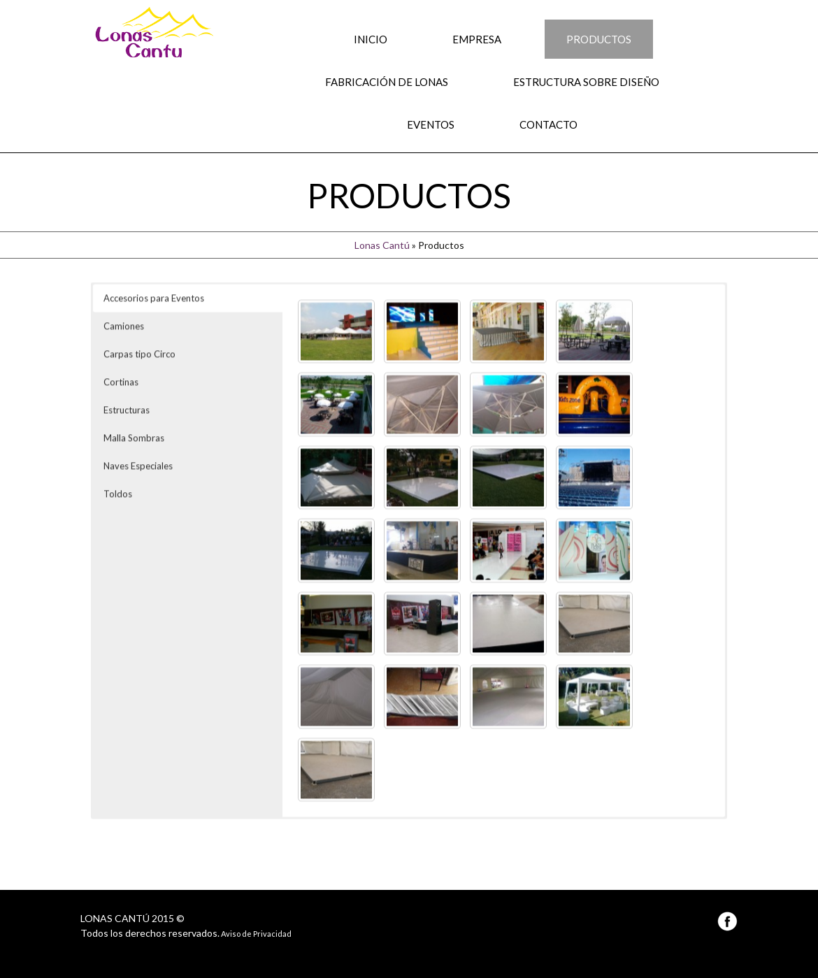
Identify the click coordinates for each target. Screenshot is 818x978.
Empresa (476, 39)
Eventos (430, 124)
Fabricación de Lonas (386, 81)
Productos (598, 39)
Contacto (548, 124)
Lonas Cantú (382, 245)
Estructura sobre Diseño (586, 81)
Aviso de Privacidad (256, 933)
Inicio (370, 39)
